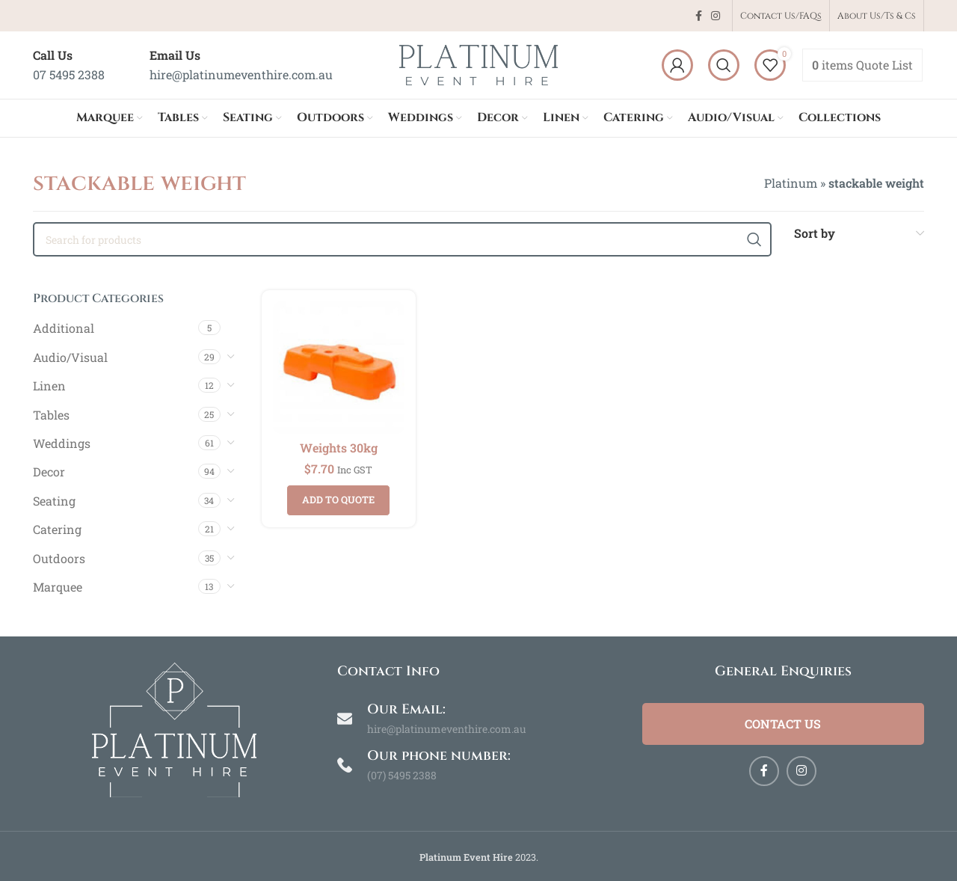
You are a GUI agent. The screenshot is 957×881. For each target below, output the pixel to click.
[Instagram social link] (715, 16)
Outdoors (59, 558)
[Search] (724, 65)
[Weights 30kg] (339, 367)
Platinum (790, 183)
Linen (49, 385)
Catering (57, 529)
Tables (51, 415)
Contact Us (783, 723)
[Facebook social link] (699, 16)
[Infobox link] (69, 65)
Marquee (57, 587)
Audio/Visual (70, 357)
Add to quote (338, 499)
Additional (63, 328)
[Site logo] (478, 63)
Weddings (61, 443)
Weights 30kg (339, 447)
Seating (54, 501)
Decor (49, 471)
